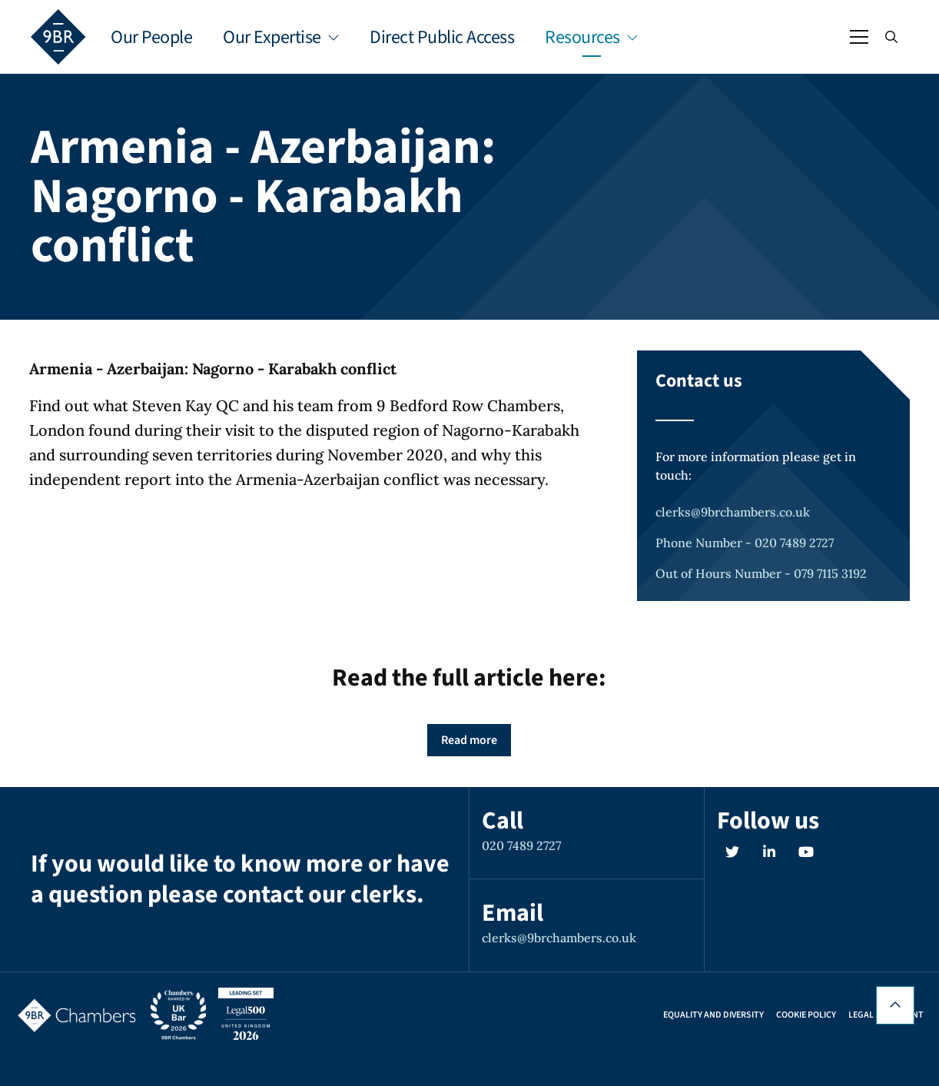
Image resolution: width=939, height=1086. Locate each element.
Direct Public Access (442, 37)
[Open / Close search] (891, 37)
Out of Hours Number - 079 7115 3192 (761, 573)
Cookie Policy (806, 1015)
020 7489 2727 (521, 845)
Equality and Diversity (713, 1015)
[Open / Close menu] (859, 37)
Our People (151, 37)
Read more (469, 740)
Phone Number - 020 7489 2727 (744, 542)
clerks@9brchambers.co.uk (732, 512)
